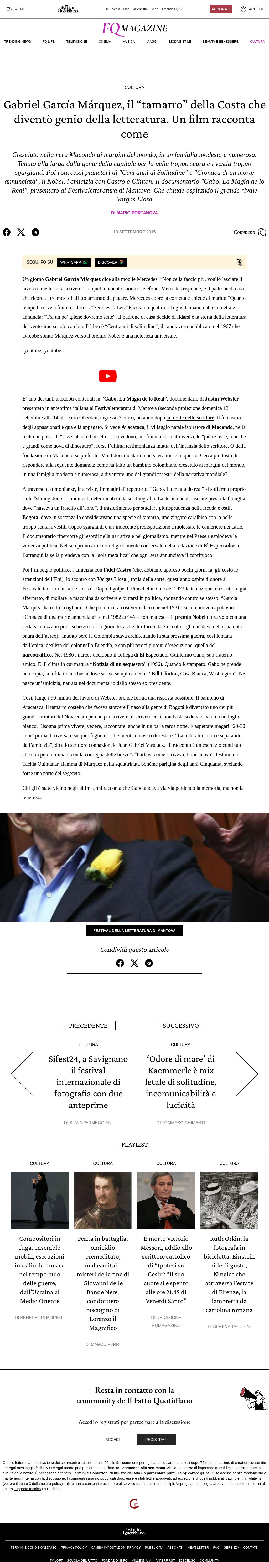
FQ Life (49, 42)
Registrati (156, 1439)
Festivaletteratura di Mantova (126, 408)
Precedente (88, 1025)
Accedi (113, 1439)
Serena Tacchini (232, 1326)
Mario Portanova (137, 213)
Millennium (140, 9)
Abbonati (221, 9)
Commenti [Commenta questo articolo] (250, 232)
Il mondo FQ (172, 9)
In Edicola (113, 9)
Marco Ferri (105, 1344)
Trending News (17, 42)
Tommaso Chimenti (183, 1123)
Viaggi (152, 42)
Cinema (105, 42)
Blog (126, 9)
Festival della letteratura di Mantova (134, 931)
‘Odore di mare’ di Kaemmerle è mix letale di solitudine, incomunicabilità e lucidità (181, 1081)
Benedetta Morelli (42, 1317)
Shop (154, 9)
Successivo (181, 1025)
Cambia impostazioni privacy (116, 1547)
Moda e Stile (180, 42)
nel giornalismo (151, 536)
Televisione (76, 42)
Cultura (257, 42)
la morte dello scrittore (190, 417)
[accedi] (252, 9)
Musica (129, 42)
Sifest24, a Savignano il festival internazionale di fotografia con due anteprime (88, 1081)
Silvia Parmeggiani (90, 1123)
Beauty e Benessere (221, 42)
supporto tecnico (27, 1489)
